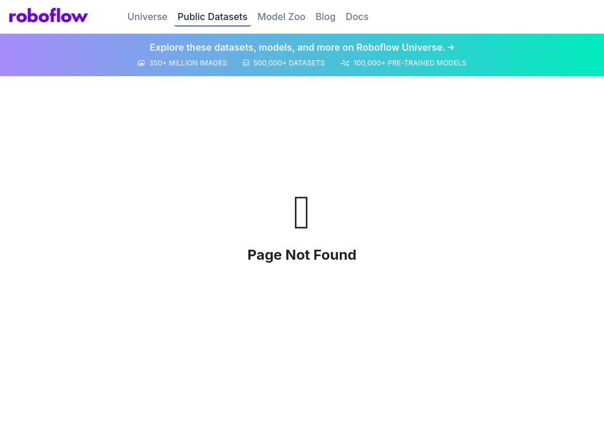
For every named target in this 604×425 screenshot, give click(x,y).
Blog (326, 16)
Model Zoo (282, 16)
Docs (357, 16)
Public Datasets (213, 16)
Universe (147, 16)
